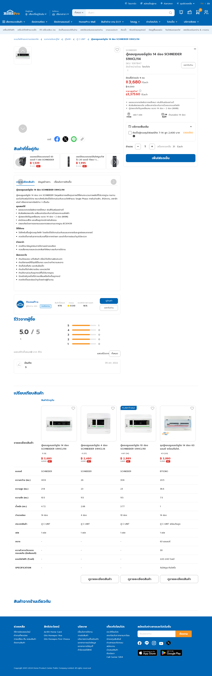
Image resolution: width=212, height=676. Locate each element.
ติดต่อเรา (111, 653)
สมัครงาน (111, 646)
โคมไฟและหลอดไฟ (172, 29)
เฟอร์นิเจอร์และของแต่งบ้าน (91, 29)
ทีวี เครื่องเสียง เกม (48, 29)
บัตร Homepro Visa (53, 635)
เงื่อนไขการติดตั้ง (62, 182)
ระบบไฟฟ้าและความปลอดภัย (26, 39)
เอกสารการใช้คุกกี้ (85, 646)
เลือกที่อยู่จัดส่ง (36, 14)
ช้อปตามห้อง (38, 22)
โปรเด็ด (171, 22)
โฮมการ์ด (130, 3)
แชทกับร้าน (109, 307)
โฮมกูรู (133, 22)
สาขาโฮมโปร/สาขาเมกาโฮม (118, 635)
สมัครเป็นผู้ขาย (148, 3)
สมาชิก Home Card (53, 631)
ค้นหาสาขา (167, 3)
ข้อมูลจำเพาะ (44, 182)
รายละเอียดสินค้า (25, 182)
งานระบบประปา (112, 29)
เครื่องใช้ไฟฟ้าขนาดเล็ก (27, 29)
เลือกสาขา (60, 14)
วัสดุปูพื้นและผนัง (155, 29)
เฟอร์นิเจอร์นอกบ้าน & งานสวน (196, 29)
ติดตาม (183, 634)
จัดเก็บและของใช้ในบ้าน (68, 29)
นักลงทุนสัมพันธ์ (114, 639)
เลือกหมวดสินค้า (14, 22)
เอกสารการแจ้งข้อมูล (87, 642)
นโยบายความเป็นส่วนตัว (88, 639)
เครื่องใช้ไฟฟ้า (9, 29)
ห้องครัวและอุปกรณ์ (137, 29)
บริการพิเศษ (190, 22)
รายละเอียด (188, 132)
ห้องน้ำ (123, 29)
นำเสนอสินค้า (112, 649)
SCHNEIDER (131, 50)
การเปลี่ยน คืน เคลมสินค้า (25, 639)
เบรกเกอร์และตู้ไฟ (51, 39)
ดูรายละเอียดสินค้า (100, 579)
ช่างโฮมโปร (152, 22)
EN (208, 3)
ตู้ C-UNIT (81, 39)
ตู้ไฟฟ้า (68, 39)
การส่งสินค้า (83, 635)
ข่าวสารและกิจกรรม (115, 642)
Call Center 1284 (115, 657)
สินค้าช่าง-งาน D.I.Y (111, 22)
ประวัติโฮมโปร (113, 631)
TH (201, 3)
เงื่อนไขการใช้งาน (85, 631)
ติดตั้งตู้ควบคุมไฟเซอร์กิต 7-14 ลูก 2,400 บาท (155, 134)
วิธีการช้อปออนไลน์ (22, 631)
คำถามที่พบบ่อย (21, 635)
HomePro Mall (87, 22)
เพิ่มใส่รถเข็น (161, 158)
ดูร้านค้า (109, 300)
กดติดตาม (45, 306)
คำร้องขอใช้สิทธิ (85, 649)
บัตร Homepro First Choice (57, 639)
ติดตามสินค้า (19, 642)
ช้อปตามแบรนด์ (62, 22)
